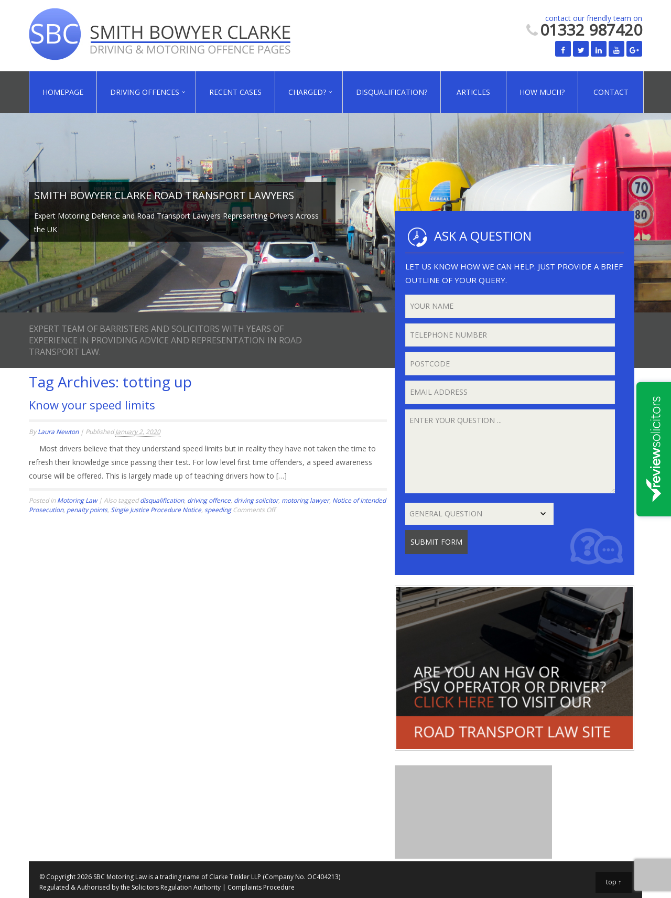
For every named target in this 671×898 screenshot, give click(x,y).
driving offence (209, 500)
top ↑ (613, 882)
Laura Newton (58, 431)
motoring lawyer (305, 500)
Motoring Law (77, 500)
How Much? (542, 92)
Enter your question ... (510, 451)
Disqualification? (391, 92)
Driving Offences (144, 92)
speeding (217, 509)
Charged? (307, 92)
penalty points (87, 509)
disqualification (162, 500)
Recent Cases (235, 92)
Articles (473, 92)
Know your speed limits (92, 405)
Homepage (62, 92)
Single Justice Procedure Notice (156, 509)
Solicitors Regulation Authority (176, 887)
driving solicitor (256, 500)
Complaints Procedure (261, 887)
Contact (611, 92)
